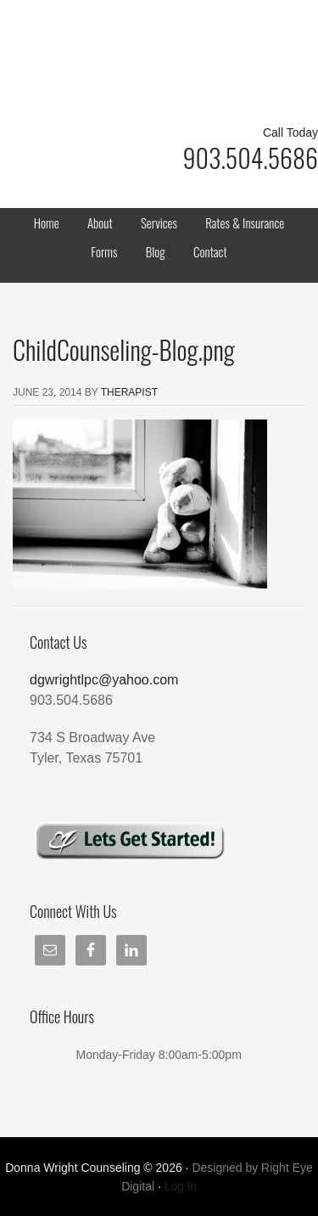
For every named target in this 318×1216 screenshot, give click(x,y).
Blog (155, 251)
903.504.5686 (250, 157)
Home (46, 222)
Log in (181, 1186)
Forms (104, 251)
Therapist (129, 392)
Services (159, 222)
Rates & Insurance (244, 222)
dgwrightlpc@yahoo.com (104, 680)
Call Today (290, 132)
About (100, 222)
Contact (210, 251)
